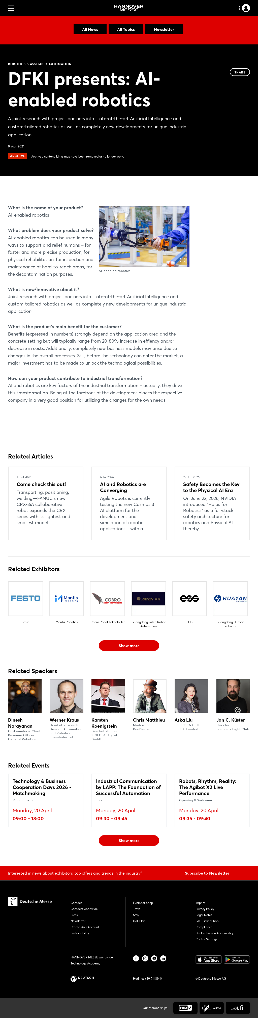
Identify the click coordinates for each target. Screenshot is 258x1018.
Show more (129, 645)
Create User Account (85, 927)
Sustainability (80, 933)
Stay (136, 915)
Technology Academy (85, 963)
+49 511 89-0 (153, 978)
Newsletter (164, 29)
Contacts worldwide (84, 909)
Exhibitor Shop (143, 903)
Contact (76, 903)
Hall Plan (139, 921)
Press (74, 915)
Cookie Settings (206, 939)
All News (90, 29)
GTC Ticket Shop (207, 921)
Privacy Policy (205, 909)
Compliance (204, 927)
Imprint (200, 903)
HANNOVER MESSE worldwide (92, 957)
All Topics (126, 29)
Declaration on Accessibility (214, 933)
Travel (137, 909)
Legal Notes (204, 915)
